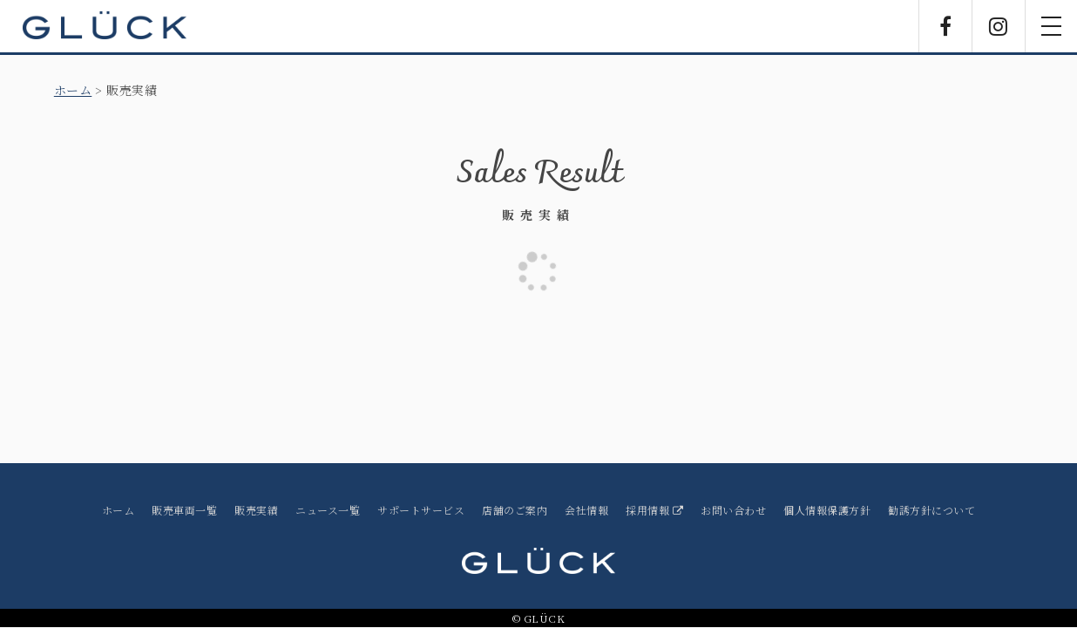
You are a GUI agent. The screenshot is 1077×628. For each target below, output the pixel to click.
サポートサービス (420, 509)
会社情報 (586, 509)
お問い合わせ (733, 509)
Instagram (998, 26)
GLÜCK (104, 26)
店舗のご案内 (514, 509)
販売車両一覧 (184, 509)
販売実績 (256, 509)
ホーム (73, 90)
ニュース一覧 (327, 509)
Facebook (945, 26)
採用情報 (654, 509)
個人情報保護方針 (826, 509)
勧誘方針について (931, 509)
